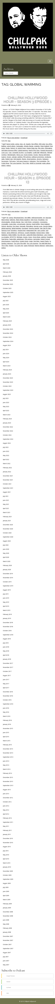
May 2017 (6, 684)
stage (31, 241)
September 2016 (8, 704)
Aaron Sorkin (10, 144)
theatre (11, 245)
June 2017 (6, 679)
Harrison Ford (5, 230)
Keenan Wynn (40, 233)
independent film (31, 230)
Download (24, 138)
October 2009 (7, 875)
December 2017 (8, 663)
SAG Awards (17, 159)
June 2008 (6, 920)
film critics (41, 148)
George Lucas (38, 226)
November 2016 (8, 696)
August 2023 (7, 394)
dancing (28, 224)
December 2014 (8, 749)
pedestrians (20, 239)
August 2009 (7, 883)
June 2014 (6, 761)
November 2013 (8, 781)
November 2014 (8, 753)
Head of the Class (34, 150)
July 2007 (5, 957)
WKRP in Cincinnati (35, 163)
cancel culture (11, 146)
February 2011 (7, 830)
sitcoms (39, 159)
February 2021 (7, 516)
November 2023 (8, 382)
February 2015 (7, 745)
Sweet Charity (44, 241)
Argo (21, 144)
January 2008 (7, 932)
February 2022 (7, 468)
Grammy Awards (34, 228)
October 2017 (7, 671)
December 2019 (8, 573)
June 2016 (6, 708)
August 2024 (7, 345)
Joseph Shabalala (30, 233)
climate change (28, 146)
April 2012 (6, 814)
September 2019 (8, 586)
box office (49, 144)
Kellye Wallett (12, 235)
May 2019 (6, 602)
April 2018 (6, 655)
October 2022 (7, 435)
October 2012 (7, 802)
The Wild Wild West (45, 243)
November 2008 (8, 916)
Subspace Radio (8, 116)
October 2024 (7, 337)
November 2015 (8, 728)
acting (17, 144)
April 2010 (6, 859)
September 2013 (8, 785)
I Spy (10, 152)
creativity (37, 146)
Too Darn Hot (18, 245)
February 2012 (7, 818)
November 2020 (8, 529)
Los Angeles (28, 152)
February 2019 (7, 614)
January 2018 (7, 659)
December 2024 (8, 329)
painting (19, 157)
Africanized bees (19, 218)
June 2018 (6, 647)
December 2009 (8, 871)
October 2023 (7, 386)
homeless (14, 230)
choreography (5, 222)
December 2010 (8, 838)
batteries (12, 220)
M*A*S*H (13, 237)
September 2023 (8, 390)
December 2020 (8, 525)
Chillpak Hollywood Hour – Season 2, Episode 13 (27, 177)
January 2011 (7, 834)
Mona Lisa (19, 155)
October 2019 (7, 582)
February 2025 (7, 321)
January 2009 (7, 908)
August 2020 (7, 541)
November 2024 (8, 333)
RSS (9, 141)
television (33, 161)
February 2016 (7, 720)
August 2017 (7, 675)
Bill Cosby (42, 144)
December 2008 (8, 912)
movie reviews (28, 155)
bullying (3, 146)
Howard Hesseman (46, 150)
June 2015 (6, 732)
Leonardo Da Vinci (18, 152)
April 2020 (6, 557)
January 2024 (7, 374)
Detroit (12, 148)
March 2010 (6, 863)
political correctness (38, 157)
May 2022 (6, 455)
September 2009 (8, 879)
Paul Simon (4, 239)
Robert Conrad (45, 239)
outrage (14, 157)
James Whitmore (12, 233)
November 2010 (8, 842)
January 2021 (7, 521)
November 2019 (8, 578)
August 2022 (7, 443)
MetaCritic (43, 152)
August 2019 (7, 590)
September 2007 (8, 948)
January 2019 (7, 618)
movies (35, 155)
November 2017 (8, 667)
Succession (4, 161)
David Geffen (36, 224)
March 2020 (6, 561)
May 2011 (6, 826)
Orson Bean (36, 237)
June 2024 (6, 353)
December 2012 (8, 798)
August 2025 (7, 296)
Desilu (8, 148)
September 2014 (8, 757)
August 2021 (7, 492)
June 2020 (6, 549)
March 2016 (6, 716)
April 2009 (6, 895)
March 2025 (6, 317)
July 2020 (5, 545)
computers (35, 222)
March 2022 (6, 463)
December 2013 (8, 777)
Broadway (41, 220)
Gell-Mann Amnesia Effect (9, 150)
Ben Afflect (34, 144)
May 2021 (6, 504)
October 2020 (7, 533)
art (24, 144)
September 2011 (8, 822)
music (30, 237)
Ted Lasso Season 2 (22, 161)
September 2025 (8, 292)
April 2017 (6, 688)
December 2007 (8, 936)
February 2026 (7, 272)
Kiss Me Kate (21, 235)
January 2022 (7, 472)
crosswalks (4, 224)
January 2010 (7, 867)
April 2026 (6, 264)
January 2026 (7, 276)
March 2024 (6, 366)
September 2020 (8, 537)
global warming (23, 150)
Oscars (9, 157)
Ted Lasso (12, 161)
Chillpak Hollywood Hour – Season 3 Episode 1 (28, 99)
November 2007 (8, 940)
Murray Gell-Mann (44, 155)
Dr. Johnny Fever (21, 148)
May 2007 (6, 965)
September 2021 (8, 488)
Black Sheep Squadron (23, 220)
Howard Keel (22, 230)
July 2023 (5, 398)
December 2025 (8, 280)
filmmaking (48, 148)
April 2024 (6, 362)
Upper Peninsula (29, 245)
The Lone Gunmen (16, 163)
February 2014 (7, 773)
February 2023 (7, 419)
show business (31, 159)
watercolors (49, 245)
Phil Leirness (27, 157)
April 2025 (6, 313)
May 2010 (6, 855)
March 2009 (6, 899)
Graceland (25, 228)
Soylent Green (24, 241)
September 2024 (8, 341)
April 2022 (6, 459)
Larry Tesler (47, 235)
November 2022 (8, 431)
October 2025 (7, 288)
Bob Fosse (34, 220)
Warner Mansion (40, 245)
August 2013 (7, 789)
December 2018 (8, 622)
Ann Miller (28, 218)
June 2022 (6, 451)
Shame (24, 159)
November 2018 (8, 626)
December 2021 (8, 476)
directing (9, 226)
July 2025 (5, 300)
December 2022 (8, 427)
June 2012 (6, 806)
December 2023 (8, 378)
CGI (46, 220)
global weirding (16, 228)
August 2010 (7, 846)
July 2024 (5, 349)
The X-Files (25, 163)
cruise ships (12, 224)
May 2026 (6, 260)
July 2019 (5, 594)
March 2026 (6, 268)
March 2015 (6, 741)
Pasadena (50, 237)
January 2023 (7, 423)
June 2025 (6, 305)
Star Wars (36, 241)
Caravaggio (19, 146)
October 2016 (7, 700)
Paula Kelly (12, 239)
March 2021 (6, 512)
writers (3, 165)
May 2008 (6, 924)
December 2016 (8, 692)
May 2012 (6, 810)
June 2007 (6, 961)
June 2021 (6, 500)
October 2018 (7, 630)
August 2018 (7, 639)
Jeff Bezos (21, 233)
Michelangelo (11, 155)
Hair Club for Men (45, 228)
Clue (22, 222)
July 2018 (5, 643)
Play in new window (13, 138)
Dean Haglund (44, 146)
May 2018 (6, 651)
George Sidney (47, 226)
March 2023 (6, 415)
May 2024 (6, 357)
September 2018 (8, 635)
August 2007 (7, 952)
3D (7, 218)
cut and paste (21, 224)
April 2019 (6, 606)
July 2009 (5, 887)
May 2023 (6, 406)
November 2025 (8, 284)
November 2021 (8, 480)
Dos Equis (16, 226)
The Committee (41, 161)
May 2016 (6, 712)
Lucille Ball (36, 152)
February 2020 (7, 565)
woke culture (46, 163)
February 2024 (7, 370)
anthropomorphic (36, 218)
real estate (36, 239)
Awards (28, 144)
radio (3, 159)
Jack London (41, 230)
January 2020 (7, 569)
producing (48, 157)
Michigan (19, 237)
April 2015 (6, 737)
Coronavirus (43, 222)
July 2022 (5, 447)
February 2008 (7, 928)
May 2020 (6, 553)
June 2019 (6, 598)
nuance (3, 157)
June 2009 (6, 891)
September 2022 (8, 439)
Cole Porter (28, 222)
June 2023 (6, 402)
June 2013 (6, 794)
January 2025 (7, 325)
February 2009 (7, 904)
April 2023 (6, 410)
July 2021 (5, 496)
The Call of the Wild (20, 243)
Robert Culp (9, 159)
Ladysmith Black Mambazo (34, 235)
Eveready (22, 226)
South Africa (15, 241)
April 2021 (6, 508)
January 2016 (7, 724)
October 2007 (7, 944)
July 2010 (5, 851)
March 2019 (6, 610)
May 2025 (6, 309)
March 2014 (6, 769)
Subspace (45, 159)
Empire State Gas (32, 148)
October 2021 (7, 484)
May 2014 (6, 765)
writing (8, 165)
